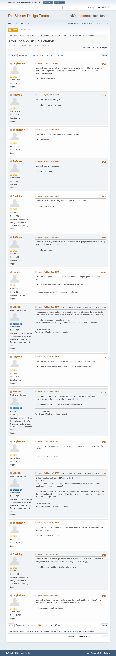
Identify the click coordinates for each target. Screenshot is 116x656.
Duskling (18, 196)
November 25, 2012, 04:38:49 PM (47, 391)
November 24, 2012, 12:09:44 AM (47, 161)
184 (52, 55)
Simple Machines (25, 653)
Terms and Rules (96, 653)
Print (104, 55)
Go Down (13, 55)
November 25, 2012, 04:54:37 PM (47, 473)
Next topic (102, 48)
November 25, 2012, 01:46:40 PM (47, 357)
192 (58, 55)
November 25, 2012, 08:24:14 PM (47, 595)
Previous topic (88, 48)
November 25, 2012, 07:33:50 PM (47, 554)
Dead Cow (45, 330)
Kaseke (17, 272)
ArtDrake (18, 95)
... (31, 55)
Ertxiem (17, 307)
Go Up (11, 625)
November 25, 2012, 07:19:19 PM (47, 523)
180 (33, 55)
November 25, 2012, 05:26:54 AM (47, 307)
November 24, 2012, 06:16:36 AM (47, 196)
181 (37, 55)
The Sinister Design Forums (29, 16)
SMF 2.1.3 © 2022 (12, 653)
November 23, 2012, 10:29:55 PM (47, 95)
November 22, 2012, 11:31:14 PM (47, 63)
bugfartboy (19, 63)
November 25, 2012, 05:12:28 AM (47, 272)
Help (87, 653)
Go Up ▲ (107, 653)
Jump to (71, 636)
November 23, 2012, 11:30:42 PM (47, 130)
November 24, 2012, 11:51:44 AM (47, 237)
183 (47, 55)
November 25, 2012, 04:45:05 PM (47, 441)
